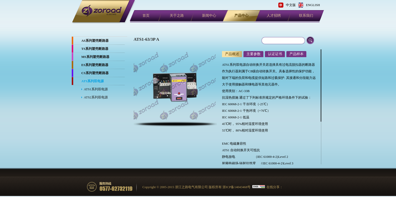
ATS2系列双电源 (96, 97)
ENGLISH (313, 5)
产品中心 (241, 15)
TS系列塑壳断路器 (94, 49)
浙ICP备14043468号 (236, 187)
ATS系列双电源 (92, 81)
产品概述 (232, 54)
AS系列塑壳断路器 (95, 40)
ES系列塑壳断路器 (94, 65)
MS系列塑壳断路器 (95, 57)
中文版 (291, 5)
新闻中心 (209, 15)
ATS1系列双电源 (96, 89)
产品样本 (296, 54)
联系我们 (306, 15)
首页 (146, 15)
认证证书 (275, 54)
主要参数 (253, 54)
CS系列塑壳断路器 (95, 73)
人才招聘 (274, 15)
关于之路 (177, 15)
